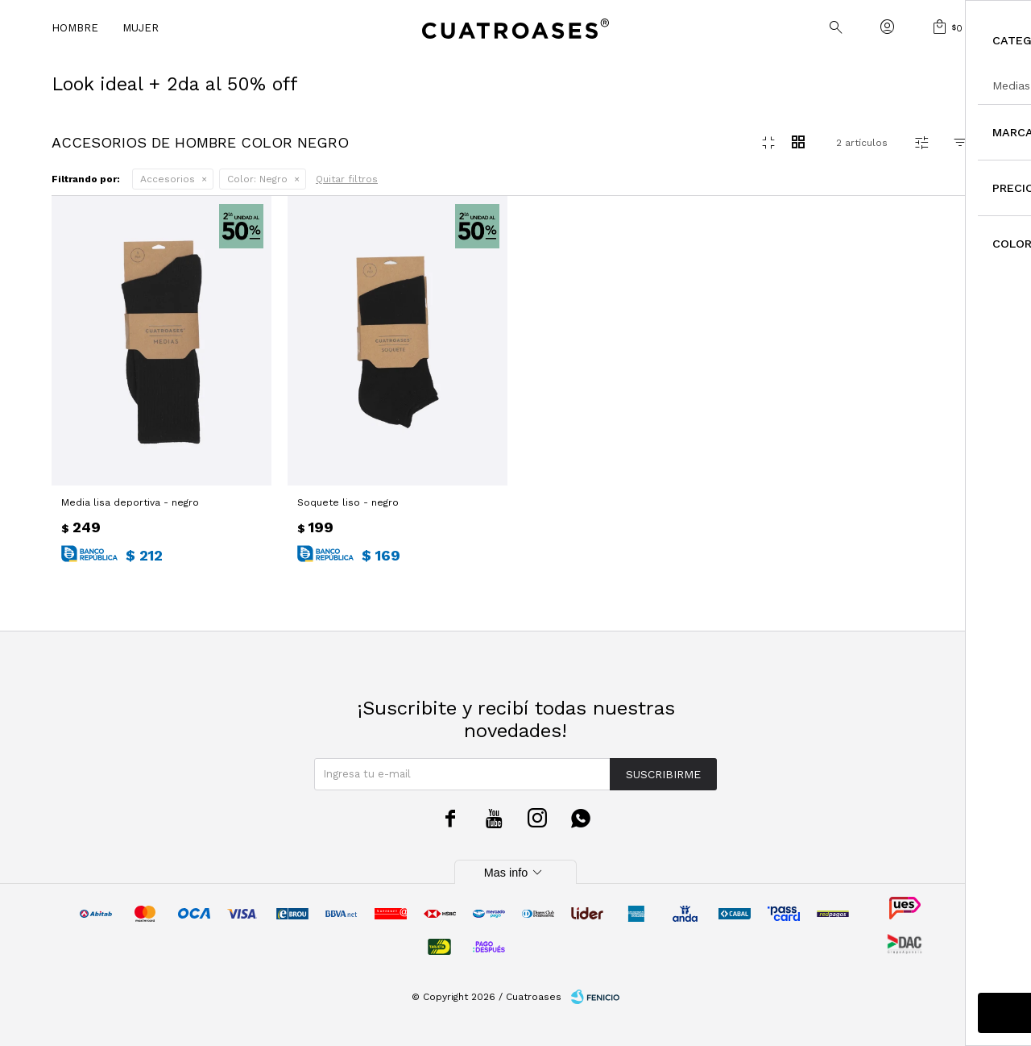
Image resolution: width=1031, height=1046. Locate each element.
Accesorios (167, 179)
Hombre (75, 28)
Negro (257, 179)
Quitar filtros (347, 179)
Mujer (140, 28)
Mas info (515, 872)
